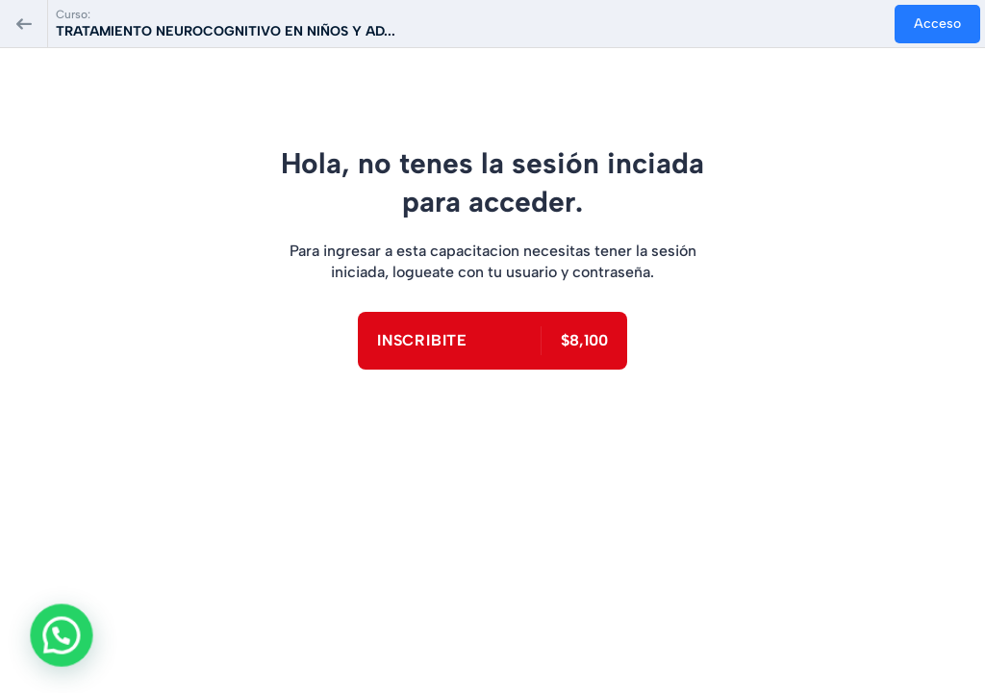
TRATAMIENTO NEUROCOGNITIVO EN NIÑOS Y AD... (225, 31)
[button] (49, 640)
